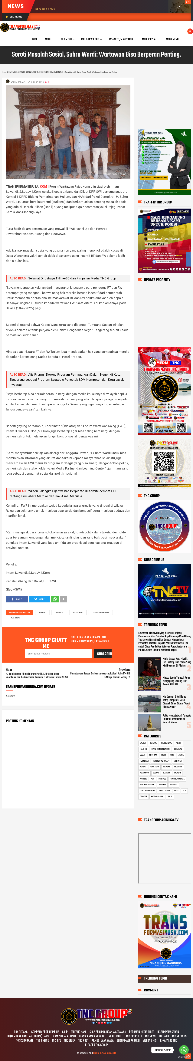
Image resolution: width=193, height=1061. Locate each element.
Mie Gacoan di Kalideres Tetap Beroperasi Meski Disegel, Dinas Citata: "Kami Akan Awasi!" (176, 702)
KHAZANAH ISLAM (157, 797)
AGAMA (181, 755)
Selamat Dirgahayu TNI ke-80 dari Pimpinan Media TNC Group (72, 278)
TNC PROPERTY (134, 1036)
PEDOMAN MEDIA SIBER (141, 1032)
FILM (184, 790)
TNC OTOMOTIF (115, 1036)
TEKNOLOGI (174, 784)
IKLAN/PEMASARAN (168, 1032)
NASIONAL (59, 613)
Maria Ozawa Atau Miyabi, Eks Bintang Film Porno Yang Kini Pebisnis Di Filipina (177, 662)
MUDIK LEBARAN (164, 790)
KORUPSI (143, 767)
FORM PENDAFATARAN (64, 1036)
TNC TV (170, 797)
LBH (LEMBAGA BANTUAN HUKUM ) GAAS (27, 1036)
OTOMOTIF (143, 797)
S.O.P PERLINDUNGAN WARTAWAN (108, 1032)
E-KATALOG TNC (168, 1041)
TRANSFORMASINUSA (101, 613)
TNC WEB (164, 1036)
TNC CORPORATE (24, 1041)
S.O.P (65, 1032)
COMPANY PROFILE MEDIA (45, 1032)
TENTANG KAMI (79, 1032)
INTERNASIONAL (166, 743)
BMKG (176, 790)
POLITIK (178, 743)
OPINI (172, 755)
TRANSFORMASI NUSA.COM (104, 1053)
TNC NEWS (166, 767)
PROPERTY (162, 784)
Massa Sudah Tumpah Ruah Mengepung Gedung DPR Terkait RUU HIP (176, 681)
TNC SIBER (69, 1041)
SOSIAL (142, 755)
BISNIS (163, 755)
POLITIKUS (162, 779)
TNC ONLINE (42, 1041)
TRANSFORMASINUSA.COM (160, 749)
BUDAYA (156, 773)
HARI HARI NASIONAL (147, 784)
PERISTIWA (153, 755)
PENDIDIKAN (144, 761)
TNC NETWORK (179, 1036)
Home (34, 39)
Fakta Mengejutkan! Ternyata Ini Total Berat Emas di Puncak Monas (177, 719)
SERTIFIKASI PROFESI (128, 1041)
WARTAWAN (15, 618)
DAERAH (42, 613)
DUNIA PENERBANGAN (147, 790)
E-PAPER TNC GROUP (96, 1045)
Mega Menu (172, 39)
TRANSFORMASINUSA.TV (161, 761)
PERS (152, 779)
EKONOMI (177, 773)
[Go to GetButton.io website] (184, 1057)
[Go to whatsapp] (184, 1050)
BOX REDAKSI (21, 1032)
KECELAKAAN (144, 773)
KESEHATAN (178, 761)
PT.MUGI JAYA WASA (177, 779)
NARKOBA (143, 779)
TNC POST (83, 1041)
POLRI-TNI (143, 749)
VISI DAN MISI (150, 1041)
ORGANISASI (78, 613)
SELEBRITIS (178, 767)
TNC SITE (56, 1041)
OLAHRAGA (166, 773)
